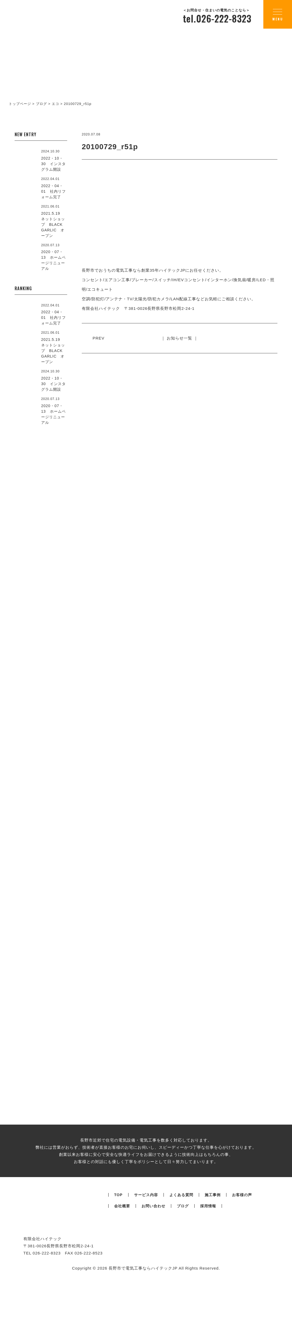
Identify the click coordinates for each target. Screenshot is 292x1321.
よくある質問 (181, 1237)
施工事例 (213, 1237)
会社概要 (122, 1248)
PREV (100, 338)
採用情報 (208, 1248)
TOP (118, 1237)
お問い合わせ (153, 1248)
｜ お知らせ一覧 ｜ (179, 338)
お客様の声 (242, 1237)
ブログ (183, 1248)
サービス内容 (146, 1237)
